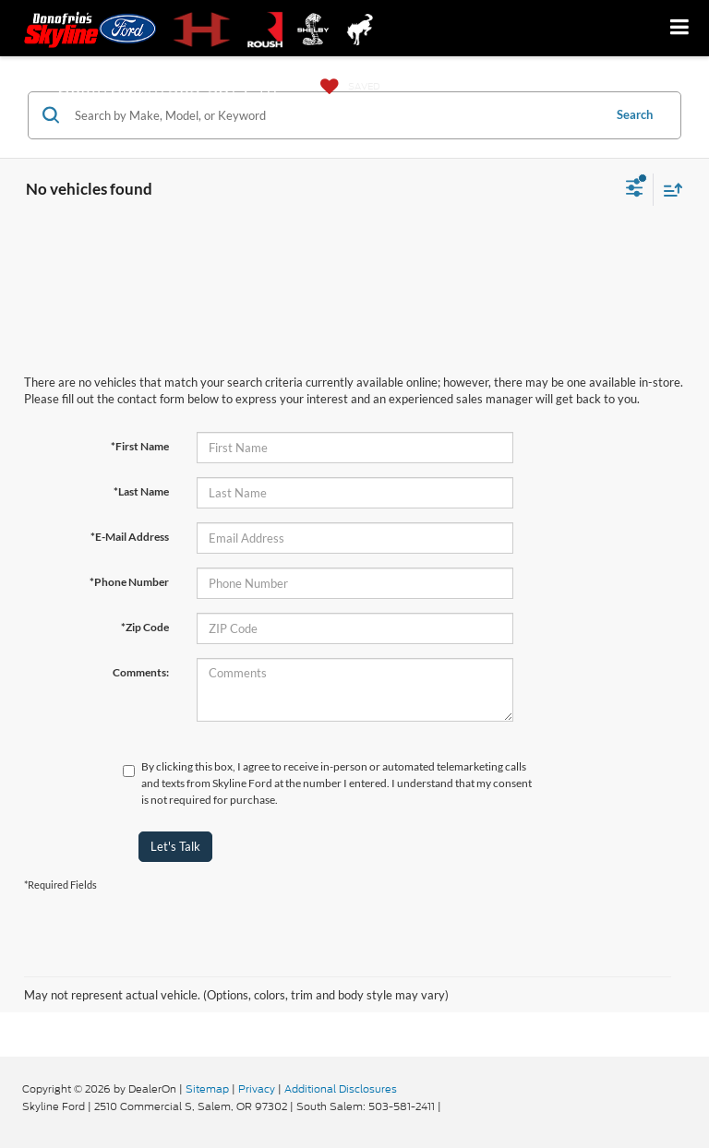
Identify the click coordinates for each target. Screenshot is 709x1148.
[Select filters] (634, 190)
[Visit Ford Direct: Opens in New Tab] (449, 1106)
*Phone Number (129, 582)
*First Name (140, 446)
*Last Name (141, 491)
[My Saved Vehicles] (345, 87)
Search (635, 114)
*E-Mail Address (129, 537)
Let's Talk (175, 846)
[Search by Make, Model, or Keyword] (335, 115)
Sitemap (207, 1089)
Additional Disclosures (340, 1089)
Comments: (141, 672)
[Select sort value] (668, 189)
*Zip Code (145, 627)
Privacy (256, 1089)
